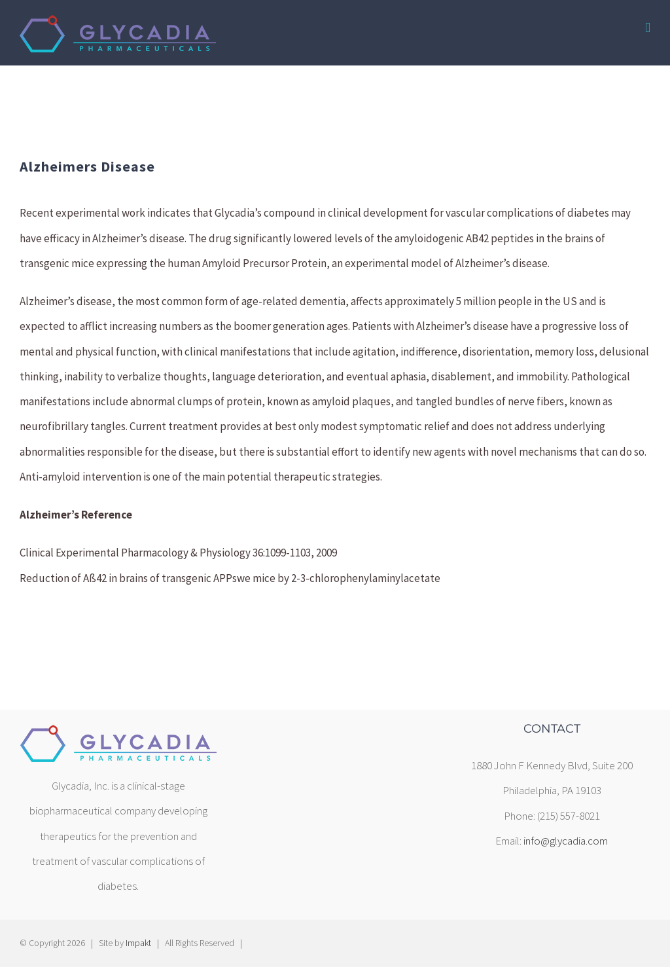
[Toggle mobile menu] (647, 28)
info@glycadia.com (565, 840)
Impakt (138, 943)
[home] (118, 735)
